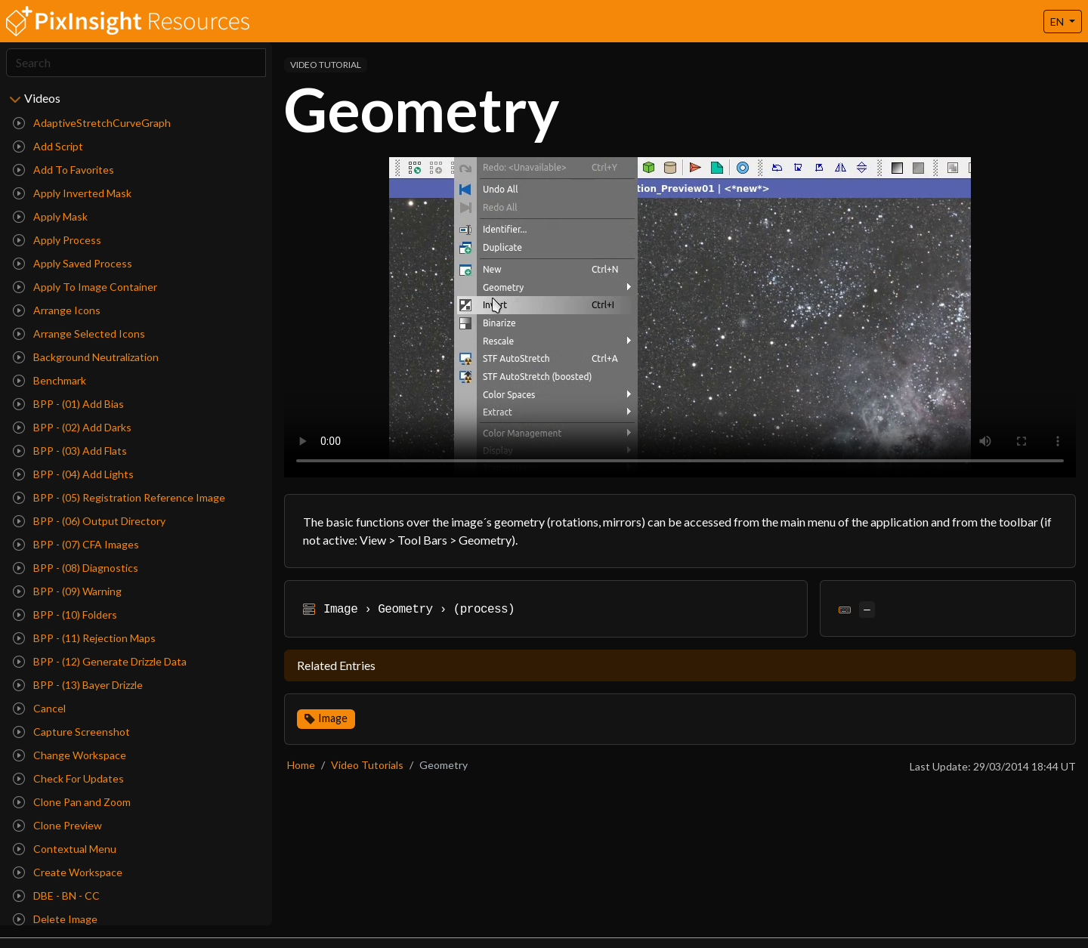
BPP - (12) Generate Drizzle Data (100, 661)
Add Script (48, 146)
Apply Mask (50, 216)
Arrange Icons (56, 310)
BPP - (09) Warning (67, 591)
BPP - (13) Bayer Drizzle (78, 684)
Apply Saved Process (72, 263)
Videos (42, 98)
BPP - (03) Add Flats (70, 450)
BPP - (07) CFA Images (76, 544)
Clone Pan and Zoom (72, 801)
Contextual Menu (64, 848)
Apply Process (57, 239)
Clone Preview (57, 825)
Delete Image (55, 918)
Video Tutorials (367, 764)
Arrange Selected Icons (79, 333)
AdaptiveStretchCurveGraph (92, 122)
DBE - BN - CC (56, 895)
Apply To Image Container (85, 286)
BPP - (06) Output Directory (89, 520)
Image (333, 718)
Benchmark (49, 380)
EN (1058, 21)
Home (301, 764)
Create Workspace (67, 872)
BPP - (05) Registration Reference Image (119, 497)
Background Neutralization (86, 356)
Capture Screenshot (71, 731)
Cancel (39, 708)
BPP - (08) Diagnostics (75, 567)
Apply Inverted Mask (72, 193)
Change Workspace (69, 755)
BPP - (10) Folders (65, 614)
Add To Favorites (63, 169)
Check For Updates (68, 778)
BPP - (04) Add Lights (73, 474)
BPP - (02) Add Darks (72, 427)
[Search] (136, 62)
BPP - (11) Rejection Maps (84, 637)
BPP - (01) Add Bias (68, 403)
